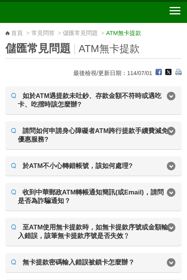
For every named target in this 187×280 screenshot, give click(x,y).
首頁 (17, 33)
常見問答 (43, 33)
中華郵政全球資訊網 (48, 12)
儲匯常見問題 (80, 33)
